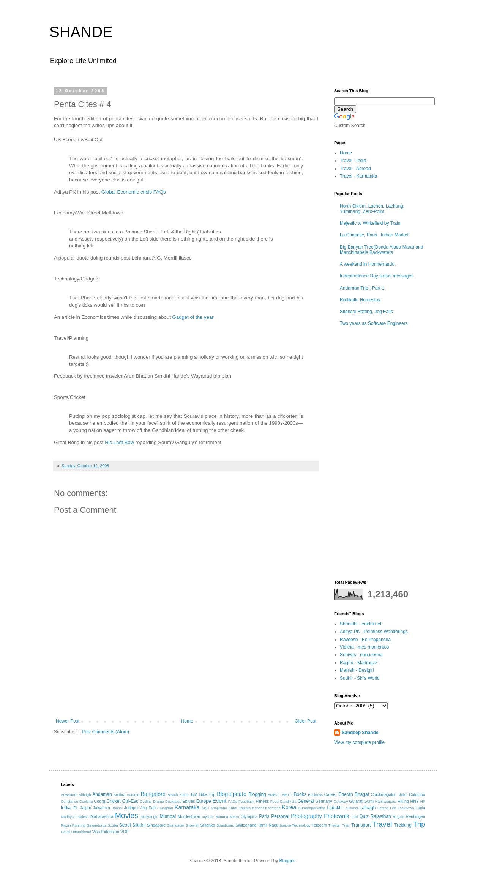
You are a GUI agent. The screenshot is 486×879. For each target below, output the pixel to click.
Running (79, 825)
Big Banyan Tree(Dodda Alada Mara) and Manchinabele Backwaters (381, 249)
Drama (158, 801)
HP (422, 801)
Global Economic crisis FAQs (133, 192)
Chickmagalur (383, 794)
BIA (194, 794)
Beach (172, 794)
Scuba (112, 825)
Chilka (402, 794)
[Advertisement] (186, 697)
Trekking (403, 825)
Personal (280, 816)
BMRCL (274, 794)
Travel (382, 824)
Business (315, 794)
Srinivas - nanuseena (361, 654)
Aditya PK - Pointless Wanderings (374, 631)
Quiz (364, 816)
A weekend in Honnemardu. (368, 264)
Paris (264, 816)
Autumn (133, 794)
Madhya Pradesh (75, 816)
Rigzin (66, 825)
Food (274, 801)
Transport (361, 825)
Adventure (69, 794)
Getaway (340, 801)
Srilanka (207, 825)
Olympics (248, 816)
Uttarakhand (81, 832)
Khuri (233, 808)
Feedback (246, 801)
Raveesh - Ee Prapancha (365, 639)
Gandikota (288, 801)
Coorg (99, 801)
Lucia (420, 807)
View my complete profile (359, 742)
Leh (393, 808)
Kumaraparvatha (311, 808)
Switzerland (246, 825)
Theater (334, 825)
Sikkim (138, 825)
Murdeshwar (189, 816)
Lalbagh (368, 807)
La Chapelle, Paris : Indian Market (374, 235)
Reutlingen (415, 816)
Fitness (262, 801)
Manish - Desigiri (357, 670)
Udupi (65, 832)
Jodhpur (131, 807)
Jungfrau (166, 808)
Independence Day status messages (376, 276)
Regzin (398, 816)
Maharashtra (102, 816)
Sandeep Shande (360, 732)
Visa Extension (105, 831)
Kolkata (244, 808)
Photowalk (336, 816)
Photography (306, 816)
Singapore (156, 825)
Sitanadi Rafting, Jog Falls (366, 311)
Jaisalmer (101, 807)
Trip (419, 824)
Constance (69, 801)
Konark (258, 808)
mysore (208, 816)
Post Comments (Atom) (105, 731)
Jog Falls (148, 807)
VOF (124, 831)
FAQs (232, 801)
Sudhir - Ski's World (360, 678)
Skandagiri (175, 825)
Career (330, 794)
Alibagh (85, 794)
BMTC (287, 794)
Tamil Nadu (268, 825)
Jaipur (85, 807)
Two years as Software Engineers (374, 323)
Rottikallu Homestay (360, 299)
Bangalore (153, 794)
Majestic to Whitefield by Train (370, 223)
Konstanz (272, 808)
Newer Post (67, 721)
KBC (205, 808)
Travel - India (353, 160)
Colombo (417, 794)
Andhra (119, 794)
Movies (126, 815)
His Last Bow (119, 442)
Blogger (287, 860)
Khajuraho (218, 808)
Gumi (369, 801)
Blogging (257, 794)
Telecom (319, 825)
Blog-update (231, 794)
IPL (76, 807)
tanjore (285, 825)
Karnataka (187, 807)
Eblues (188, 801)
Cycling (145, 801)
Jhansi (117, 808)
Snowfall (192, 825)
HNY (414, 801)
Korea (289, 807)
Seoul (125, 825)
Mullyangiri (149, 816)
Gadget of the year (193, 317)
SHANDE (81, 32)
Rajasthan (381, 816)
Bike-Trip (207, 794)
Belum (184, 794)
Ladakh (334, 807)
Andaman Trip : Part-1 (362, 288)
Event (219, 801)
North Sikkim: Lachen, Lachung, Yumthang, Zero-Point (372, 208)
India (66, 807)
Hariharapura (385, 801)
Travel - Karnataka (358, 176)
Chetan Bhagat (353, 794)
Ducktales (173, 801)
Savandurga (97, 825)
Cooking (86, 801)
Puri (354, 816)
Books (299, 794)
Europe (203, 801)
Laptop (382, 808)
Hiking (403, 801)
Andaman (102, 794)
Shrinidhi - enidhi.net (360, 624)
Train (346, 825)
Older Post (305, 721)
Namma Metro (227, 816)
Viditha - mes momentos (364, 647)
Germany (323, 801)
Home (187, 721)
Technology (301, 825)
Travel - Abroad (355, 168)
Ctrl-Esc (130, 801)
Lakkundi (351, 808)
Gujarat (355, 801)
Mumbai (167, 816)
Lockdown (406, 808)
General (306, 801)
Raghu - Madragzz (358, 662)
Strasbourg (225, 825)
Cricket (113, 801)
